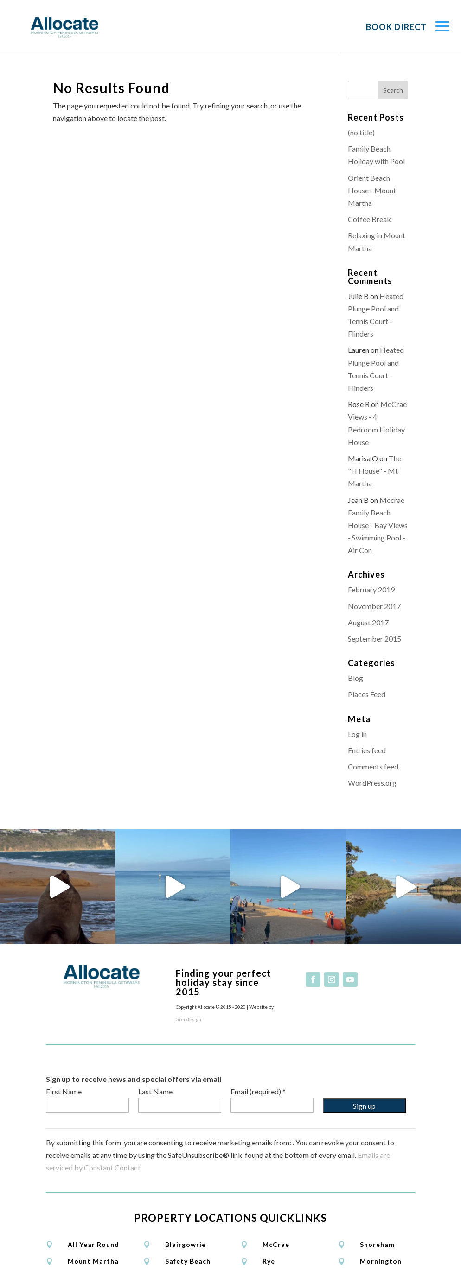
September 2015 (374, 638)
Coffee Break (369, 219)
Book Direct (396, 27)
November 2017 (374, 606)
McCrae (276, 1244)
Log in (357, 734)
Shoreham (377, 1244)
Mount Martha (93, 1261)
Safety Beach (188, 1261)
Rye (269, 1261)
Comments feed (373, 766)
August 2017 (368, 622)
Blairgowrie (185, 1244)
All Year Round (93, 1244)
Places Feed (366, 694)
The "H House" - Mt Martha (374, 471)
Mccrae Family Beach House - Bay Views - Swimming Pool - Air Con (378, 525)
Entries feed (367, 750)
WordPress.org (372, 782)
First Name (64, 1091)
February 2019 (371, 589)
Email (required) (258, 1091)
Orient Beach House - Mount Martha (372, 190)
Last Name (155, 1091)
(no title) (361, 132)
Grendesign (188, 1019)
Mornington (381, 1261)
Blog (355, 678)
